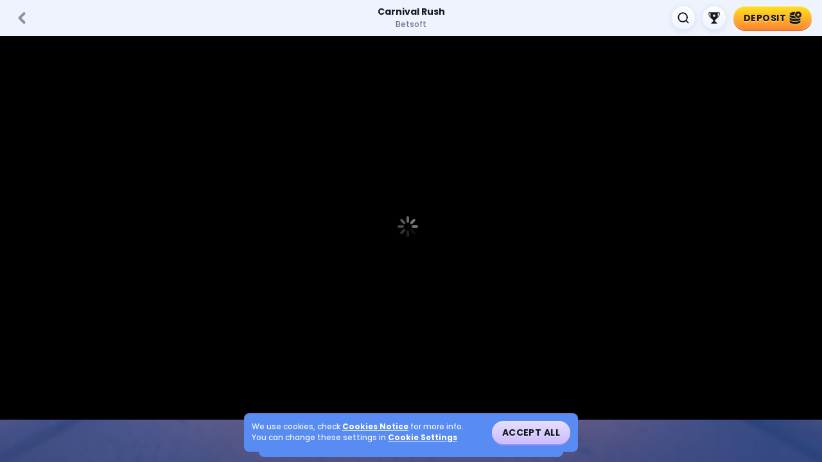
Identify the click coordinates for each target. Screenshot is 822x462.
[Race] (714, 18)
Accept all (531, 432)
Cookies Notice (375, 427)
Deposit (772, 18)
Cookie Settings (422, 437)
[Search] (683, 18)
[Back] (21, 18)
